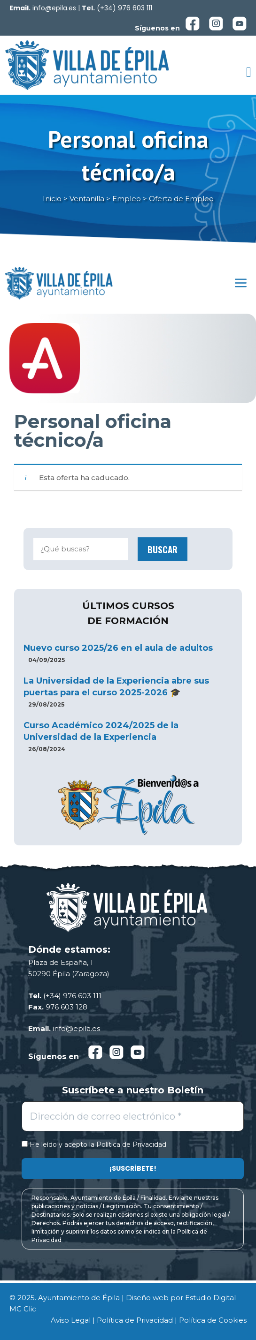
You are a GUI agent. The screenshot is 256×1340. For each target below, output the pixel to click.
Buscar (162, 549)
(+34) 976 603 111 (124, 8)
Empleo (126, 198)
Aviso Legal (71, 1320)
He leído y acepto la (94, 1145)
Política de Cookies (213, 1320)
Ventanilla (87, 198)
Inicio (52, 198)
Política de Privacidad (131, 1144)
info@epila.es (54, 8)
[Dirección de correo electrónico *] (133, 1116)
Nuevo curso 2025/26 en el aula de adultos (118, 648)
